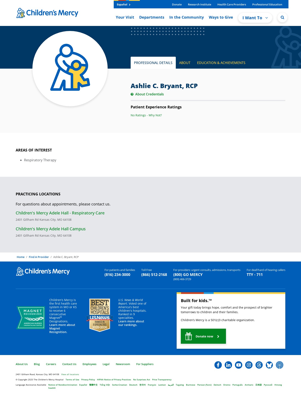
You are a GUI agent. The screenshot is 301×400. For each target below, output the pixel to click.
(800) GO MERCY (188, 274)
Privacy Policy (88, 379)
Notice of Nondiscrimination (62, 384)
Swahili (52, 387)
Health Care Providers (231, 4)
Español (123, 4)
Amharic (249, 384)
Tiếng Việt (105, 384)
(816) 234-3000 (117, 274)
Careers (51, 364)
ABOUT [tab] (184, 62)
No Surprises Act (141, 379)
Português (237, 384)
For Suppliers (144, 364)
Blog (37, 364)
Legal (106, 364)
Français (152, 384)
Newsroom (123, 364)
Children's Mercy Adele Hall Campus (51, 229)
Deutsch (133, 384)
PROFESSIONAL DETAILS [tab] (153, 62)
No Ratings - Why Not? (146, 115)
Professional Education (267, 4)
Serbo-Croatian (119, 384)
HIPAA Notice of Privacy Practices (114, 379)
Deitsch (217, 384)
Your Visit (125, 17)
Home (20, 257)
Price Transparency (161, 379)
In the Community (186, 17)
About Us (22, 364)
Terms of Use (72, 379)
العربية (171, 384)
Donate (177, 4)
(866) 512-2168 (154, 274)
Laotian (162, 384)
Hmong (278, 384)
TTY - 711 (255, 274)
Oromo (226, 384)
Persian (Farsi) (204, 384)
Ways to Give (221, 17)
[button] (203, 336)
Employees (89, 364)
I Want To (255, 18)
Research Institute (199, 4)
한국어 (142, 384)
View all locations (70, 374)
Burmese (190, 384)
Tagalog (180, 384)
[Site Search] (282, 17)
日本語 (258, 384)
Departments (151, 17)
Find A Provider (39, 257)
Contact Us (69, 364)
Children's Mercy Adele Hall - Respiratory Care (60, 213)
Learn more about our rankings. (131, 323)
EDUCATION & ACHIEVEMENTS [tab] (221, 62)
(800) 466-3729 (182, 279)
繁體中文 (93, 384)
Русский (268, 384)
